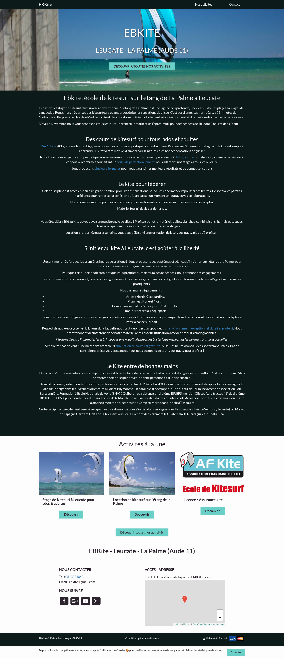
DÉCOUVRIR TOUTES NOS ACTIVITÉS (142, 66)
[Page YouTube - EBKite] (85, 601)
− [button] (220, 618)
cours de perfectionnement (136, 162)
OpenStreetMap (200, 624)
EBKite (45, 4)
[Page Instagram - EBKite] (96, 601)
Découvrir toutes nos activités (142, 532)
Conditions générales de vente (142, 638)
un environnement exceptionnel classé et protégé (199, 328)
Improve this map (215, 624)
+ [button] (220, 612)
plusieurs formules (107, 168)
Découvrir (71, 514)
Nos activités (205, 4)
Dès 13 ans (48, 146)
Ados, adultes (185, 157)
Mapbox (186, 624)
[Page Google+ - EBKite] (75, 601)
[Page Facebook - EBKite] (64, 601)
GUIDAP (77, 638)
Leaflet (176, 624)
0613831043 (74, 577)
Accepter (236, 652)
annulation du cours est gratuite (138, 346)
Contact (234, 4)
